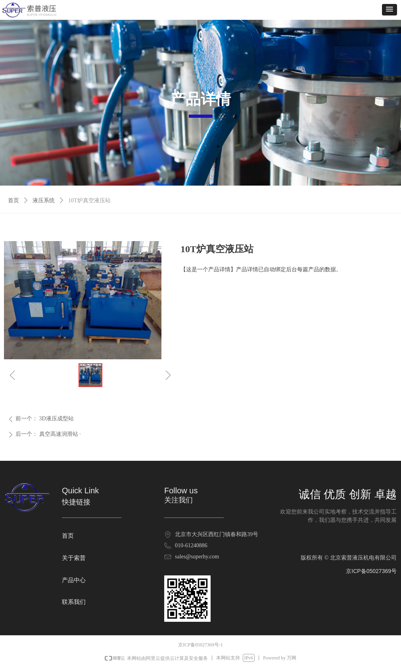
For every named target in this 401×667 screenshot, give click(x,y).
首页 (13, 200)
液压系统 (44, 200)
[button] (389, 9)
